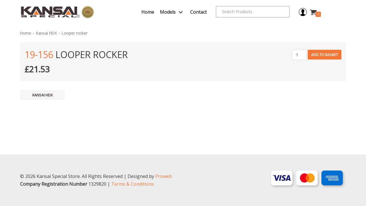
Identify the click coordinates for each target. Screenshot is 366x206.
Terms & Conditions (132, 184)
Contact (198, 12)
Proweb (163, 176)
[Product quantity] (299, 55)
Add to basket (324, 54)
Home (147, 12)
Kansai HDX (46, 33)
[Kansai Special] (57, 12)
